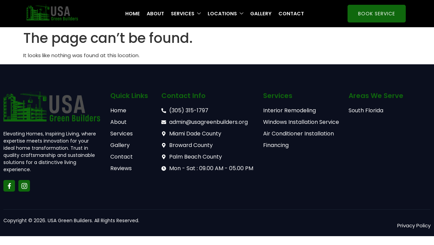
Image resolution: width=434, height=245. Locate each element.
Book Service (376, 13)
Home (130, 13)
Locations (227, 13)
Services (186, 13)
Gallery (264, 13)
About (154, 13)
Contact (295, 13)
